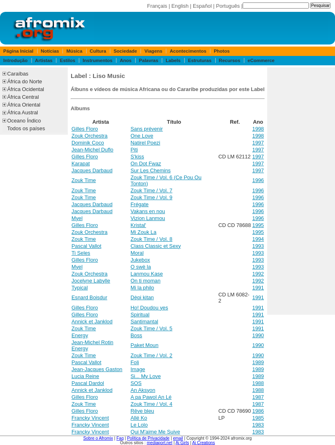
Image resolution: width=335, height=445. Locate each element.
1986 (258, 411)
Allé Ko (139, 418)
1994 (258, 239)
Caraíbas (18, 74)
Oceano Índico (24, 121)
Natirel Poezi (146, 143)
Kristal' (138, 225)
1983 (258, 425)
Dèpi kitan (142, 297)
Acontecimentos (188, 51)
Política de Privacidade (148, 438)
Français (157, 6)
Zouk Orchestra (89, 136)
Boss (136, 335)
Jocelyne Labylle (90, 281)
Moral (137, 253)
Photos (222, 51)
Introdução (15, 60)
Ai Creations (203, 443)
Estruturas (200, 60)
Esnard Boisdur (89, 297)
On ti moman (146, 281)
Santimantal (145, 321)
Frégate (140, 204)
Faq (120, 438)
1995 (258, 225)
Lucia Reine (85, 376)
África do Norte (24, 81)
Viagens (154, 51)
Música (75, 51)
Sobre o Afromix (98, 438)
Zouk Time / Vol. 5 (151, 328)
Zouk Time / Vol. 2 (151, 355)
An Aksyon (143, 390)
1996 (258, 180)
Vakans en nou (148, 211)
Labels (172, 60)
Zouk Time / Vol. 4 (151, 404)
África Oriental (23, 105)
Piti (134, 150)
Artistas (44, 60)
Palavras (148, 60)
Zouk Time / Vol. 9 (151, 197)
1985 (258, 418)
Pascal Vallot (86, 246)
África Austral (22, 112)
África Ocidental (25, 89)
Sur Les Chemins (151, 170)
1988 (258, 383)
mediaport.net (159, 443)
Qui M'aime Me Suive (155, 432)
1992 (258, 274)
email (178, 438)
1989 (258, 362)
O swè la (141, 267)
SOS (136, 383)
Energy (79, 335)
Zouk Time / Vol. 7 (151, 190)
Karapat (80, 163)
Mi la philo (142, 288)
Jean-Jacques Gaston (97, 369)
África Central (23, 97)
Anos (126, 60)
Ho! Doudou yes (149, 308)
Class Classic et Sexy (156, 246)
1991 (258, 288)
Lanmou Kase (147, 274)
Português (228, 6)
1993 (258, 246)
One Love (142, 136)
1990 (258, 335)
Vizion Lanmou (148, 218)
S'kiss (137, 157)
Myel (77, 218)
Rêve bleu (142, 411)
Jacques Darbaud (91, 170)
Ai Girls (182, 443)
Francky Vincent (90, 418)
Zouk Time (83, 180)
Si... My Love (146, 376)
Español (202, 6)
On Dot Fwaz (146, 163)
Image (138, 369)
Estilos (67, 60)
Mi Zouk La (143, 232)
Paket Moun (145, 345)
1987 (258, 397)
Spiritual (140, 315)
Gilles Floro (84, 129)
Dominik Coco (87, 143)
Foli (135, 362)
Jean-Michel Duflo (92, 150)
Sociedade (125, 51)
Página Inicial (18, 51)
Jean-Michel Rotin (92, 342)
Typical (79, 288)
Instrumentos (97, 60)
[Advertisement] (301, 191)
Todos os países (26, 128)
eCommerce (261, 60)
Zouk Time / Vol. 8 (151, 239)
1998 (258, 129)
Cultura (98, 51)
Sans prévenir (147, 129)
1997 (258, 143)
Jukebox (140, 260)
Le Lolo (139, 425)
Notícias (50, 51)
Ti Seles (80, 253)
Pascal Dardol (87, 383)
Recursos (229, 60)
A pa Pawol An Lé (151, 397)
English (180, 6)
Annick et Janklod (91, 321)
